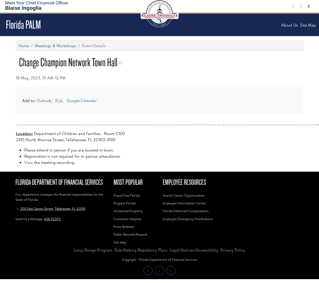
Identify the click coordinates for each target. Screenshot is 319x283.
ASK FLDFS (52, 219)
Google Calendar (81, 100)
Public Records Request (130, 234)
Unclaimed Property (128, 211)
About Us (289, 25)
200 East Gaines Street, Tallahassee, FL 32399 (50, 208)
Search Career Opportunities (183, 195)
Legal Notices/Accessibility (194, 250)
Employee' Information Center (184, 203)
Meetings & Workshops (55, 45)
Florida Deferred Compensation (186, 211)
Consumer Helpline (127, 219)
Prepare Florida (125, 203)
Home (23, 45)
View (28, 162)
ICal (58, 100)
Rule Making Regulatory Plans (141, 250)
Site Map (308, 25)
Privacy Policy (232, 250)
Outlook (44, 100)
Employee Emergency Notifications (188, 219)
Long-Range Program (93, 250)
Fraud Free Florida (127, 195)
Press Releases (124, 226)
